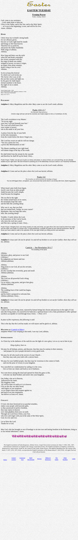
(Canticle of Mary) (17, 329)
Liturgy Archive (13, 458)
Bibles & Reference (48, 458)
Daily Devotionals (30, 458)
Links (73, 459)
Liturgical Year (22, 458)
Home (5, 460)
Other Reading (65, 458)
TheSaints (56, 458)
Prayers (39, 459)
